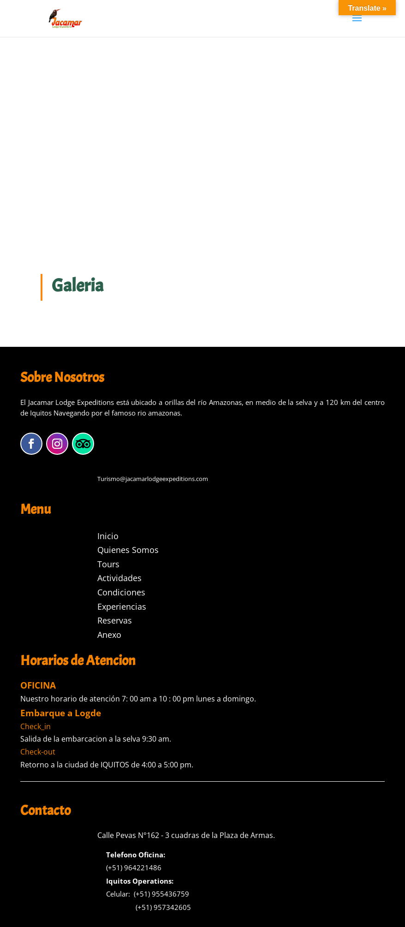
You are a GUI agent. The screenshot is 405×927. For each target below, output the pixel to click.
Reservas (114, 620)
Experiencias (121, 606)
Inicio (108, 535)
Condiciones (121, 592)
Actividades (119, 577)
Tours (108, 564)
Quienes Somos (128, 549)
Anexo (109, 634)
